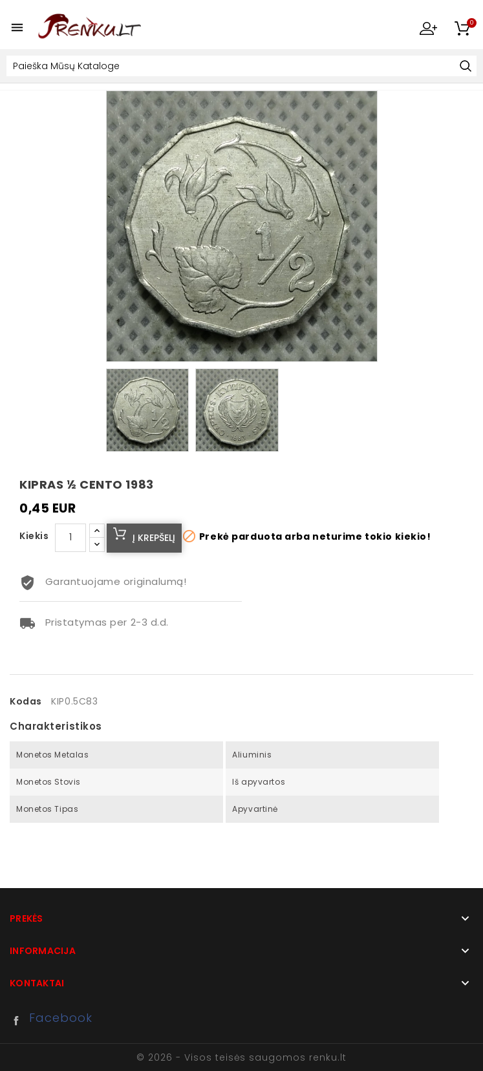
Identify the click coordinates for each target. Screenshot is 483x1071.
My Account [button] (428, 27)
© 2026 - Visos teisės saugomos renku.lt (241, 1057)
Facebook (19, 1020)
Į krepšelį (154, 537)
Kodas (26, 701)
